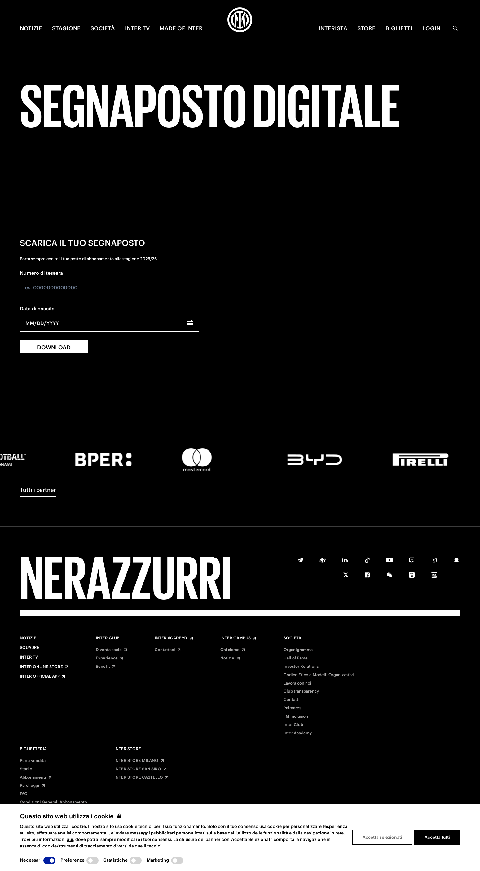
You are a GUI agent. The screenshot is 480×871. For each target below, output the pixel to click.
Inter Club (107, 638)
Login (431, 28)
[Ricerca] (455, 28)
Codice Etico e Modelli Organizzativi (319, 674)
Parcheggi (29, 785)
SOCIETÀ (102, 28)
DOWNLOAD (54, 347)
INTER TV (137, 28)
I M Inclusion (296, 716)
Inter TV (29, 657)
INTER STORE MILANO (136, 760)
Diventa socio (109, 649)
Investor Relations (301, 666)
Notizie (28, 638)
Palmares (292, 708)
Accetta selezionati (382, 837)
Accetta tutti (437, 837)
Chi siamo (230, 649)
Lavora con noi (297, 683)
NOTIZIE (31, 28)
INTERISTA (333, 28)
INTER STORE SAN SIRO (137, 769)
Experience (107, 658)
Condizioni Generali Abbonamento (53, 802)
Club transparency (301, 691)
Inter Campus (235, 638)
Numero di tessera (41, 273)
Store (366, 28)
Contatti (292, 699)
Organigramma (298, 649)
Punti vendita (33, 760)
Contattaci (165, 649)
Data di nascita (37, 308)
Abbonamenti (33, 777)
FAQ (24, 793)
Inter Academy (171, 638)
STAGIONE (66, 28)
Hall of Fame (296, 658)
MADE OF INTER (181, 28)
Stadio (26, 769)
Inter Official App (40, 676)
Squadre (29, 647)
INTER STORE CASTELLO (138, 777)
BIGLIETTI (398, 28)
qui (70, 839)
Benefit (103, 666)
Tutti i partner (38, 489)
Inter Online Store (41, 666)
